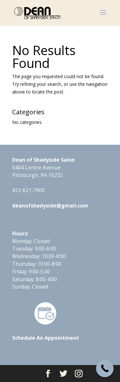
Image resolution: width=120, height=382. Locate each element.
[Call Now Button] (105, 368)
